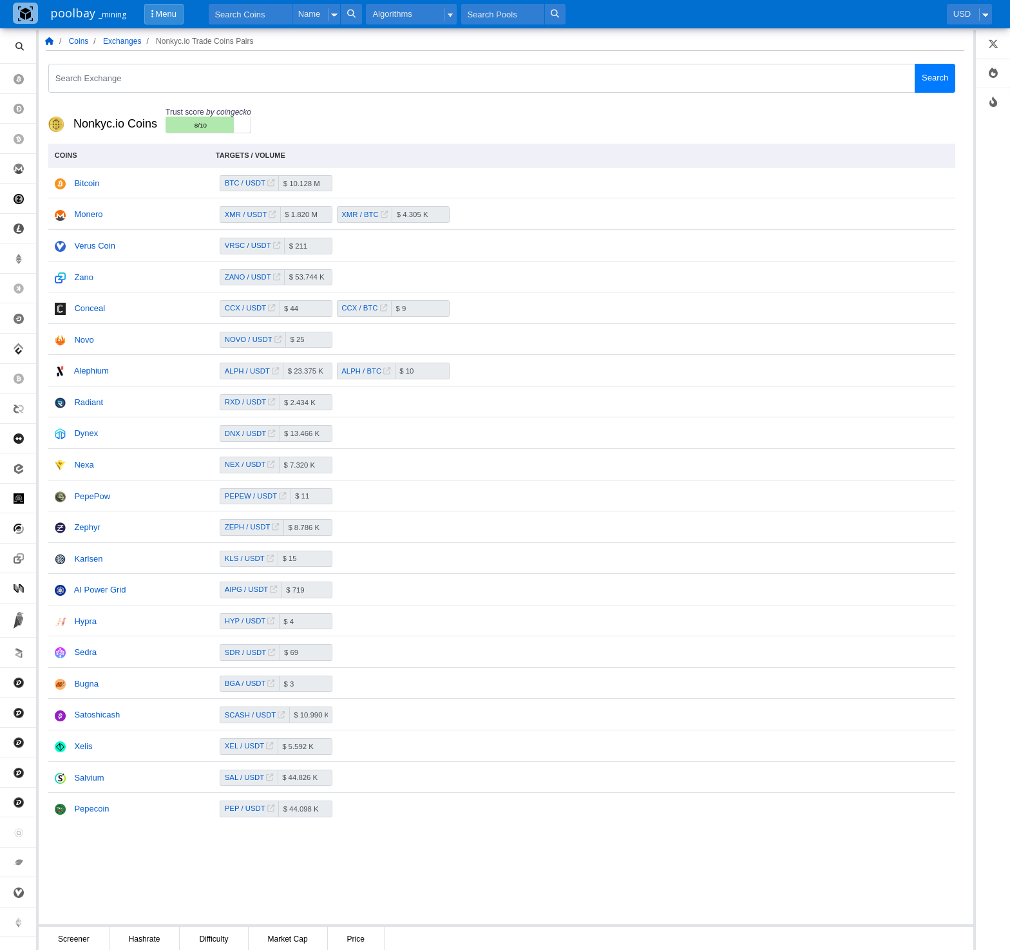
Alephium (91, 370)
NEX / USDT (250, 464)
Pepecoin (91, 808)
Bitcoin (25, 78)
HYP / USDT (250, 621)
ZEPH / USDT (252, 527)
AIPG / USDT (251, 589)
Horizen (25, 528)
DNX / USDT (250, 433)
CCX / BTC (363, 308)
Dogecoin (25, 109)
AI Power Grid (100, 589)
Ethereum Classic (25, 258)
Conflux (25, 349)
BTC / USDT (249, 183)
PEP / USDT (249, 808)
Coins (79, 41)
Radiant (88, 402)
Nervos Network (25, 588)
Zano (25, 558)
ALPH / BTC (365, 371)
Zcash (25, 198)
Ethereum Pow (25, 922)
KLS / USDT (249, 558)
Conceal (89, 308)
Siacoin (25, 832)
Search (935, 77)
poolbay (88, 13)
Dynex (86, 433)
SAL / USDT (249, 777)
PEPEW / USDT (255, 496)
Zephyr (87, 527)
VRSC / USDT (252, 245)
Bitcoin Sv (25, 379)
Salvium (89, 778)
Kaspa (25, 288)
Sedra (85, 652)
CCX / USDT (250, 308)
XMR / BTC (364, 214)
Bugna (86, 684)
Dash (25, 318)
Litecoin (25, 228)
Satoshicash (97, 714)
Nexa (83, 465)
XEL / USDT (249, 746)
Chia (25, 862)
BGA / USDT (250, 683)
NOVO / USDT (253, 339)
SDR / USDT (250, 652)
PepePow (92, 496)
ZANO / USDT (252, 277)
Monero (25, 169)
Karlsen (88, 559)
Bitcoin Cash (25, 138)
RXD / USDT (250, 402)
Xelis (83, 746)
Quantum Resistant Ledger (25, 498)
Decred (25, 408)
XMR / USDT (250, 214)
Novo (83, 340)
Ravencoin (25, 620)
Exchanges (122, 41)
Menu (163, 14)
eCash (25, 468)
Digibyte (25, 683)
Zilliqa (25, 652)
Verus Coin (25, 892)
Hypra (85, 621)
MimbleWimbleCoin (25, 438)
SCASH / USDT (255, 715)
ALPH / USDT (252, 371)
